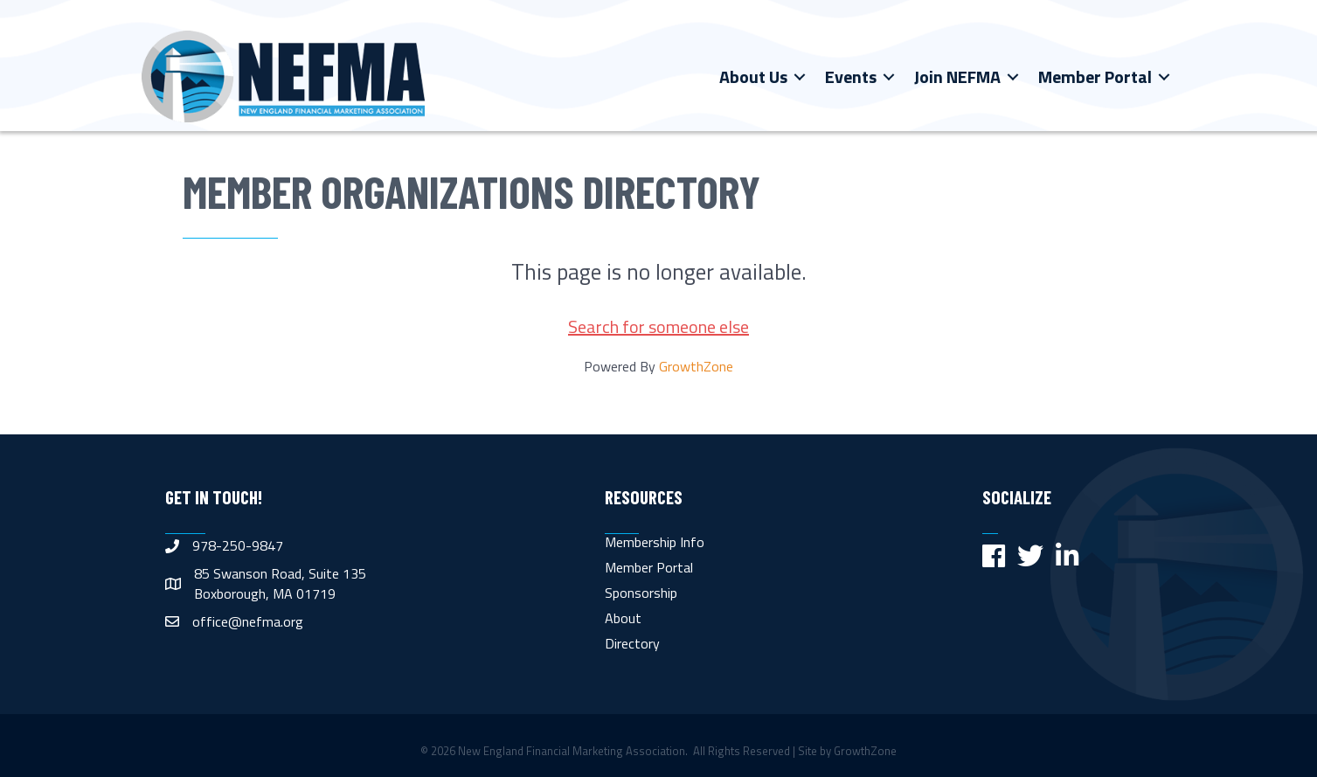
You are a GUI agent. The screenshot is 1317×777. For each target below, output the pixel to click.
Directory (632, 643)
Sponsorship (641, 592)
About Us (753, 76)
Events (851, 76)
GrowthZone (696, 366)
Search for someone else (658, 326)
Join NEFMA (957, 76)
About (623, 617)
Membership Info (654, 541)
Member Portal (1095, 76)
